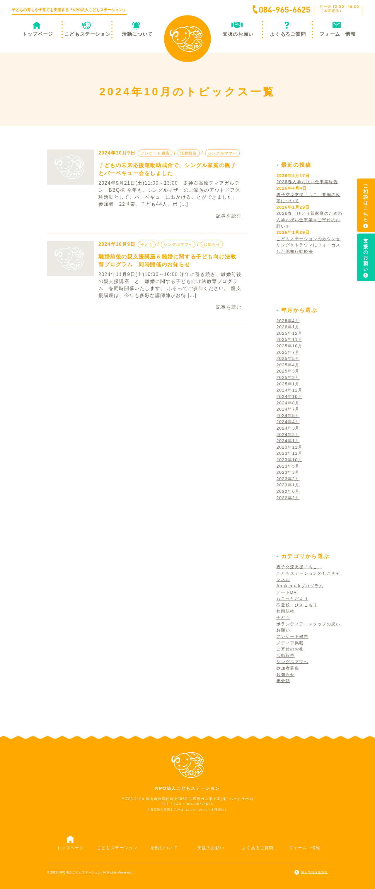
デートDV (286, 592)
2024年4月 (287, 421)
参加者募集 (287, 668)
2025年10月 (289, 346)
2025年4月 (287, 365)
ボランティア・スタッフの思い (308, 624)
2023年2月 (287, 478)
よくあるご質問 (288, 34)
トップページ (37, 34)
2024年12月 (289, 390)
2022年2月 (287, 497)
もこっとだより (292, 598)
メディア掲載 (290, 643)
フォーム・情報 (338, 34)
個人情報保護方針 (314, 872)
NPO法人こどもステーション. (80, 872)
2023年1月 (287, 485)
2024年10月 (289, 396)
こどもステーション (87, 34)
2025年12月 (289, 333)
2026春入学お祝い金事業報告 (307, 181)
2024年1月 (287, 440)
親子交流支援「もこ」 (299, 566)
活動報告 (188, 153)
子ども (146, 244)
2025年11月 (289, 339)
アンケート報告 (155, 153)
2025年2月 (287, 377)
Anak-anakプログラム (299, 585)
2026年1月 (287, 327)
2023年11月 (289, 453)
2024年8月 (287, 403)
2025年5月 (287, 358)
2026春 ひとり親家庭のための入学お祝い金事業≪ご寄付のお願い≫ (309, 219)
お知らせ (211, 244)
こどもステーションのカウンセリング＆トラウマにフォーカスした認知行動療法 (308, 245)
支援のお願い (238, 34)
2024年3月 (287, 428)
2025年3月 (287, 371)
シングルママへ (222, 153)
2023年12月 (289, 447)
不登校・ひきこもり (296, 605)
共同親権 (285, 611)
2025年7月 (287, 352)
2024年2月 (287, 434)
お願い (283, 630)
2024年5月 (287, 415)
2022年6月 (287, 491)
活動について (137, 34)
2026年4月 (287, 320)
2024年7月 (287, 409)
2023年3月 (287, 472)
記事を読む (229, 215)
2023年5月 (287, 466)
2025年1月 (287, 384)
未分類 (283, 680)
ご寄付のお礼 (290, 649)
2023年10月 (289, 459)
